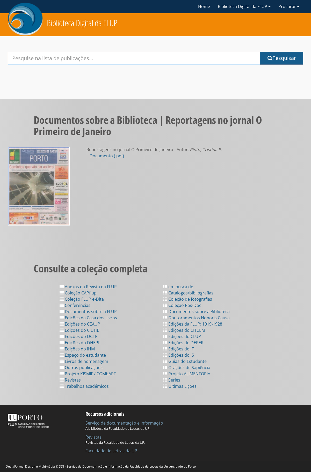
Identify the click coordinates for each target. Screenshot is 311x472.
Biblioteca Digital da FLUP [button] (244, 6)
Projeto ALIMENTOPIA (186, 374)
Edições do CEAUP (80, 324)
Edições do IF (178, 349)
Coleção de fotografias (187, 299)
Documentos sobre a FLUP (88, 311)
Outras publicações (81, 367)
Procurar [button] (288, 6)
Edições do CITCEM (184, 330)
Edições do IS (178, 355)
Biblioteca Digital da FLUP (82, 23)
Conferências (75, 305)
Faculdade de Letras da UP (111, 451)
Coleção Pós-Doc (182, 305)
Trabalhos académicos (84, 386)
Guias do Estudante (185, 361)
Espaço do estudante (83, 355)
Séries (171, 380)
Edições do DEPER (183, 343)
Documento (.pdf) (107, 156)
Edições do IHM (77, 349)
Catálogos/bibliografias (188, 293)
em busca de (178, 287)
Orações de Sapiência (186, 367)
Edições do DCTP (79, 336)
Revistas (70, 380)
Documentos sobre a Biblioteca (196, 311)
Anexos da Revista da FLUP (88, 287)
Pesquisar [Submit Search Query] (281, 57)
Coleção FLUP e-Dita (82, 299)
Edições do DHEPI (79, 343)
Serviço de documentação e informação (124, 423)
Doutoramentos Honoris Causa (196, 318)
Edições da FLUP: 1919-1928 (192, 324)
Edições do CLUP (182, 336)
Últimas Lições (180, 386)
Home (204, 6)
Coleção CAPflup (78, 293)
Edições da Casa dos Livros (88, 318)
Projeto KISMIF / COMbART (88, 374)
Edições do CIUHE (79, 330)
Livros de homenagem (84, 361)
